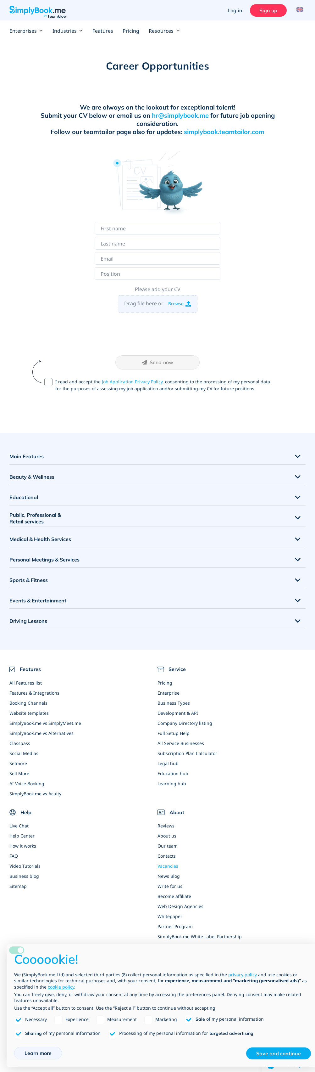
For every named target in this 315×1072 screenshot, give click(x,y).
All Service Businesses (181, 743)
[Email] (157, 258)
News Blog (169, 876)
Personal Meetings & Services (44, 559)
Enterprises (26, 30)
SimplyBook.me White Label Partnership (200, 936)
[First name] (157, 228)
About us (167, 836)
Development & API (178, 713)
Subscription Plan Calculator (187, 753)
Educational (23, 497)
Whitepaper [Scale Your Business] (170, 916)
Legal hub (168, 763)
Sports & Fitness (28, 580)
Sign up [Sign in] (267, 10)
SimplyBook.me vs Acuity (35, 794)
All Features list (25, 683)
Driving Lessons (28, 621)
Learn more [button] (38, 1053)
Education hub (173, 773)
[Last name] (157, 243)
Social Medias (23, 753)
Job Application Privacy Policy (132, 382)
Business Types (174, 703)
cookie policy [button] (61, 987)
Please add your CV (157, 289)
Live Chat (19, 826)
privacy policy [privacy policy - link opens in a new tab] (242, 975)
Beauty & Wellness (31, 477)
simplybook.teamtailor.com (224, 132)
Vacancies (168, 866)
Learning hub (172, 784)
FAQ (13, 856)
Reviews (166, 826)
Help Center (22, 836)
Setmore (18, 763)
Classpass (19, 743)
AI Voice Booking (26, 784)
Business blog (24, 876)
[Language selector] (298, 10)
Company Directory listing (185, 723)
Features (102, 30)
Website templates (29, 713)
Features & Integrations (34, 693)
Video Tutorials (25, 866)
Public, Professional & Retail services (35, 518)
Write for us (170, 886)
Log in (233, 10)
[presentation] (157, 333)
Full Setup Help (174, 733)
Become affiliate (174, 896)
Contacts (167, 856)
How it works (22, 846)
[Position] (157, 273)
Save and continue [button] (278, 1053)
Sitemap (18, 886)
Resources (164, 30)
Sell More (19, 773)
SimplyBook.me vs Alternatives (41, 733)
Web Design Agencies (180, 906)
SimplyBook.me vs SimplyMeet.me (45, 723)
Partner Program (175, 926)
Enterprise (169, 693)
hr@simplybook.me (180, 115)
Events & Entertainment (37, 600)
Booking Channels (28, 703)
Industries (67, 30)
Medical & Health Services (40, 539)
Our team (168, 846)
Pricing (131, 30)
